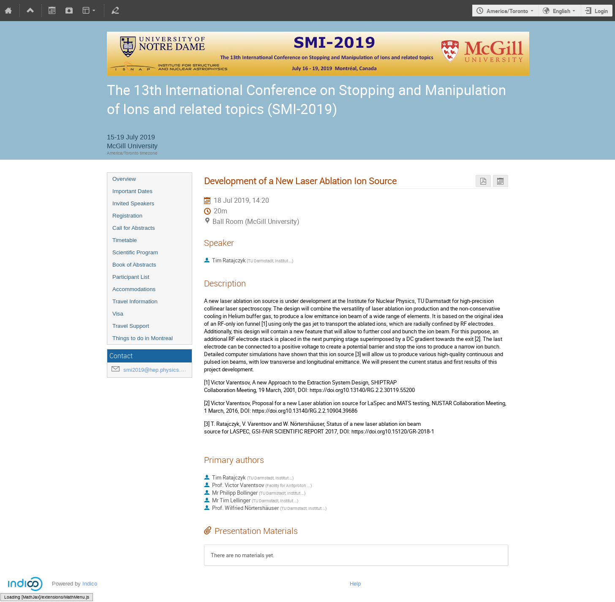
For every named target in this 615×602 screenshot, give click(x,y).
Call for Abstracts (133, 228)
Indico (89, 583)
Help (355, 583)
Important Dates (132, 191)
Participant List (130, 277)
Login (601, 11)
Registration (127, 215)
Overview (124, 179)
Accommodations (133, 289)
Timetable (124, 240)
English (561, 11)
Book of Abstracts (134, 265)
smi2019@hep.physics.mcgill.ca (163, 369)
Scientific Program (135, 252)
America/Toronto (507, 11)
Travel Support (130, 326)
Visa (117, 314)
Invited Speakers (133, 203)
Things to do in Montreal (142, 338)
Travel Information (135, 301)
